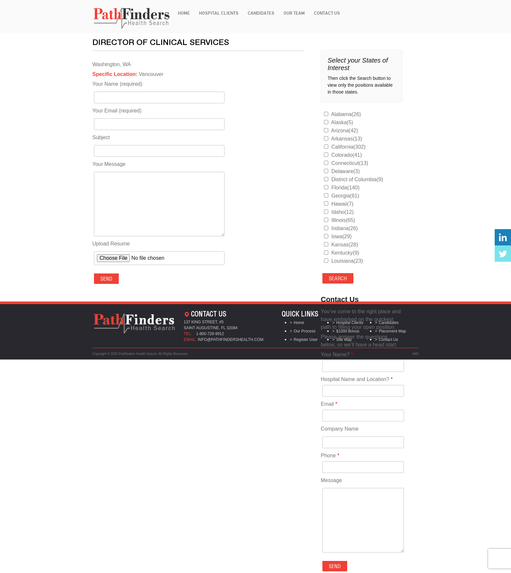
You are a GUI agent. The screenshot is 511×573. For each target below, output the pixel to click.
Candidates (261, 13)
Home (184, 13)
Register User (305, 339)
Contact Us (327, 13)
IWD (415, 354)
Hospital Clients (219, 13)
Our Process (305, 331)
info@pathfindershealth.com (231, 339)
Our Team (294, 13)
